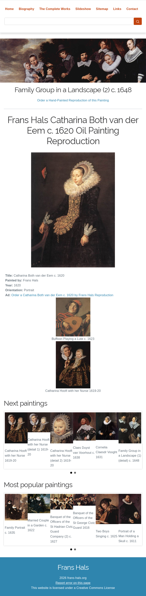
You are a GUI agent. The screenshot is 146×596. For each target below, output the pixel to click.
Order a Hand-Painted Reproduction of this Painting (73, 100)
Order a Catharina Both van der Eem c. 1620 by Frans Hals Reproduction (62, 295)
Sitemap (102, 9)
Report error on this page (73, 582)
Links (117, 9)
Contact (132, 9)
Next (136, 440)
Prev (10, 440)
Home (9, 9)
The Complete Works (54, 9)
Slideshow (83, 9)
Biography (26, 9)
